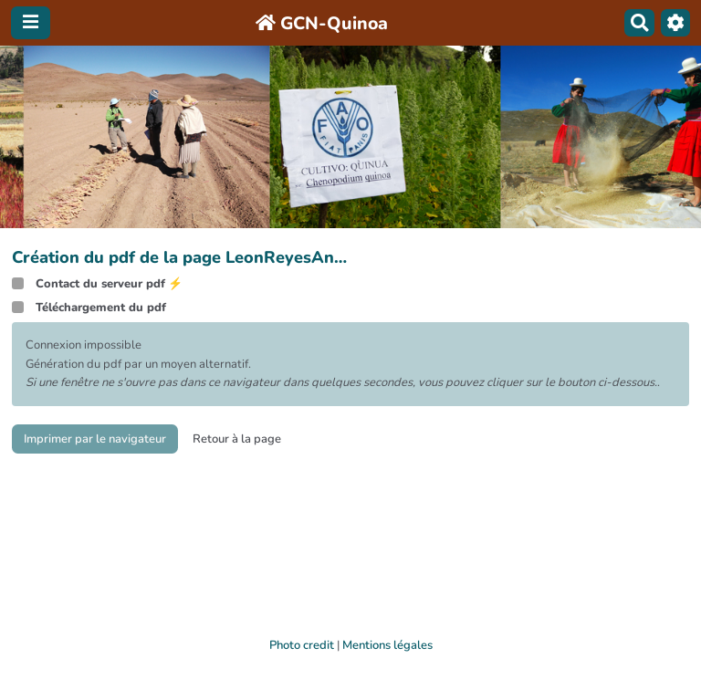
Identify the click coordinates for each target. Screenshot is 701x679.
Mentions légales (387, 645)
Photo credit (301, 645)
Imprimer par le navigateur (95, 439)
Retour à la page (237, 439)
